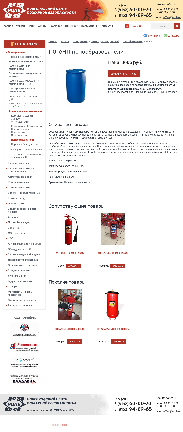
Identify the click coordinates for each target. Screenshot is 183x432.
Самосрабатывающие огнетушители (22, 90)
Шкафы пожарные (19, 163)
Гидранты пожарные (20, 281)
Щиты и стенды (17, 198)
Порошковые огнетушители (25, 56)
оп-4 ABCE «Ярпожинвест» (113, 252)
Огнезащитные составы (22, 265)
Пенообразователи (22, 139)
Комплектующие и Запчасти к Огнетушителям (22, 118)
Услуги (20, 26)
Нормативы (89, 26)
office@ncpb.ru (172, 17)
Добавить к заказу (124, 73)
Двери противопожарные (23, 259)
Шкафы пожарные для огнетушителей (21, 170)
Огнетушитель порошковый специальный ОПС (25, 156)
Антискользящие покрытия (24, 243)
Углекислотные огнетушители (26, 61)
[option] (76, 87)
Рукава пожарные (19, 182)
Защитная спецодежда (22, 305)
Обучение (55, 26)
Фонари (12, 286)
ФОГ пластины (16, 233)
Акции (42, 26)
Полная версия (59, 424)
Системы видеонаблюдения (24, 254)
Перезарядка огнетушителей (25, 149)
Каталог (65, 41)
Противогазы (16, 203)
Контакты (106, 26)
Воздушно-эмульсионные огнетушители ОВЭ (24, 82)
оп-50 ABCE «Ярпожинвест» (113, 328)
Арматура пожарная (20, 176)
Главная (7, 26)
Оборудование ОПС (19, 249)
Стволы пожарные (19, 187)
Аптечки (13, 217)
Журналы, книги (17, 275)
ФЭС (10, 238)
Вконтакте (151, 35)
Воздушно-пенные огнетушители (19, 67)
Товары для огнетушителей (25, 111)
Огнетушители (16, 52)
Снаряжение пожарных (22, 300)
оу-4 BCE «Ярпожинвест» (70, 252)
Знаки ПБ (13, 227)
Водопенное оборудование (24, 192)
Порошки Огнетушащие (25, 144)
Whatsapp (171, 35)
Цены (31, 26)
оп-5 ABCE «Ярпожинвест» (70, 328)
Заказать (73, 265)
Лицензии (71, 26)
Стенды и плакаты (19, 270)
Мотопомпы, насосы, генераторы (20, 293)
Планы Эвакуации (19, 222)
